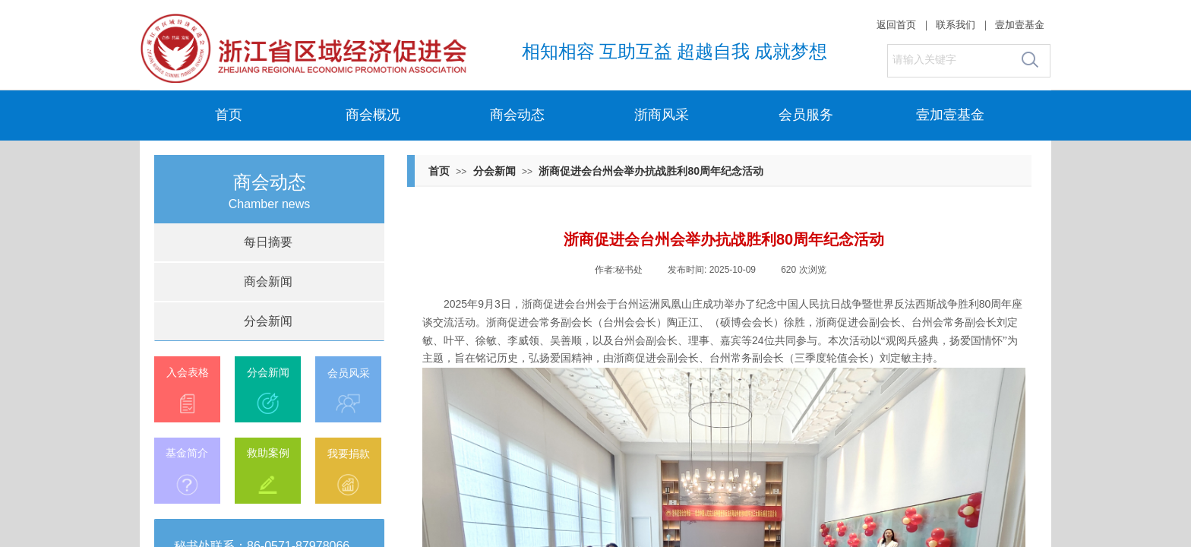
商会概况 (373, 114)
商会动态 (517, 114)
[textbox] (950, 60)
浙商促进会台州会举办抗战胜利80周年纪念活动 (651, 171)
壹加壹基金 (950, 114)
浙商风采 (661, 114)
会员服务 (806, 114)
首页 (228, 114)
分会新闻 (494, 171)
